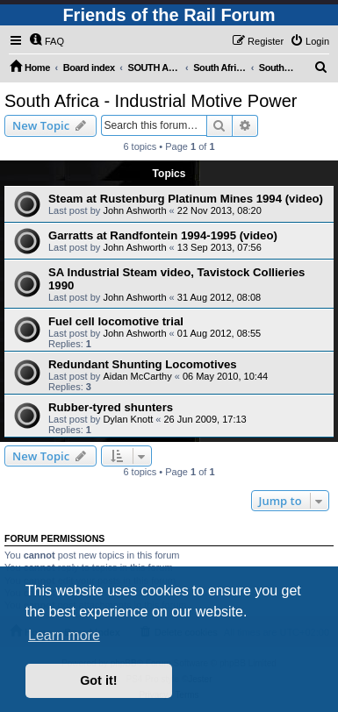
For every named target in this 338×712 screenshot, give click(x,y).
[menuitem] (46, 41)
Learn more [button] (64, 635)
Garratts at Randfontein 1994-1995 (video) (162, 235)
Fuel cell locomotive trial (115, 321)
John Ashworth (134, 210)
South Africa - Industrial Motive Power (150, 100)
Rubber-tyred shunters (110, 407)
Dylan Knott (128, 419)
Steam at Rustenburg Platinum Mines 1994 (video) (185, 198)
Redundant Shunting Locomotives (142, 364)
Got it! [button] (98, 680)
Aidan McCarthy (137, 376)
